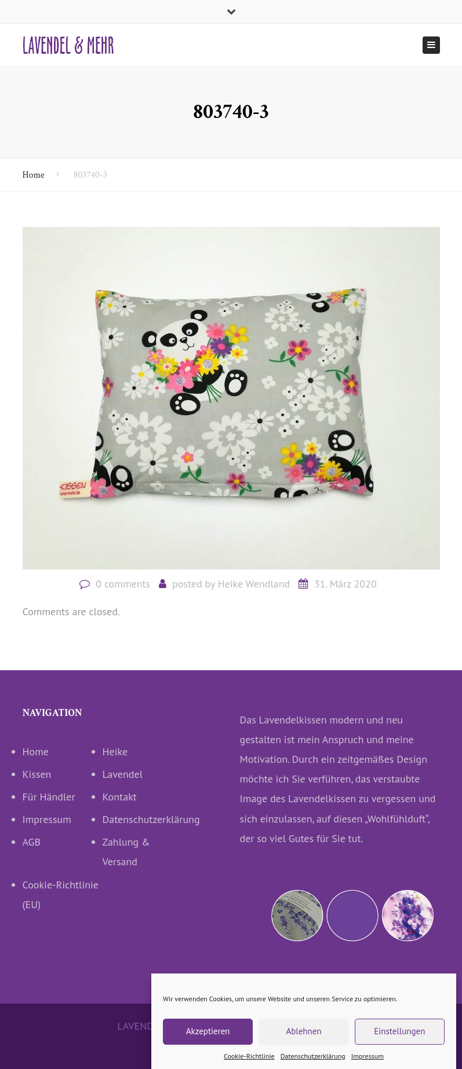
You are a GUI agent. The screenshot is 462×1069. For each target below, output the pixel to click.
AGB (32, 841)
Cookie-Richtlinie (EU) (61, 894)
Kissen (37, 774)
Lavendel (123, 774)
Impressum (47, 819)
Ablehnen (303, 1040)
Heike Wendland (254, 583)
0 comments (123, 583)
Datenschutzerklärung (143, 819)
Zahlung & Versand (126, 851)
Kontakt (120, 796)
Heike (115, 751)
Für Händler (49, 796)
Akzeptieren (208, 1040)
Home (34, 175)
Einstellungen (399, 1040)
